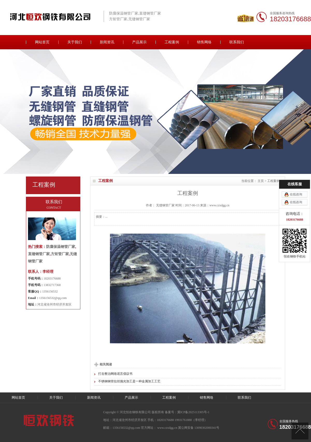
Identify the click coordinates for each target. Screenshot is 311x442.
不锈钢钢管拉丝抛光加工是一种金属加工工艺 (129, 381)
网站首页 (42, 42)
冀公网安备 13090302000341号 (198, 428)
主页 (261, 181)
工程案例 (172, 42)
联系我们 (236, 42)
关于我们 (74, 42)
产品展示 (139, 42)
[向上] (300, 431)
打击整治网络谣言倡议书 (115, 374)
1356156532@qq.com (53, 298)
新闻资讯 (107, 42)
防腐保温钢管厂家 (60, 247)
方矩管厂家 (60, 254)
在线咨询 (296, 175)
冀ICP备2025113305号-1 (193, 412)
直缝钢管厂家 (39, 254)
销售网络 (204, 42)
